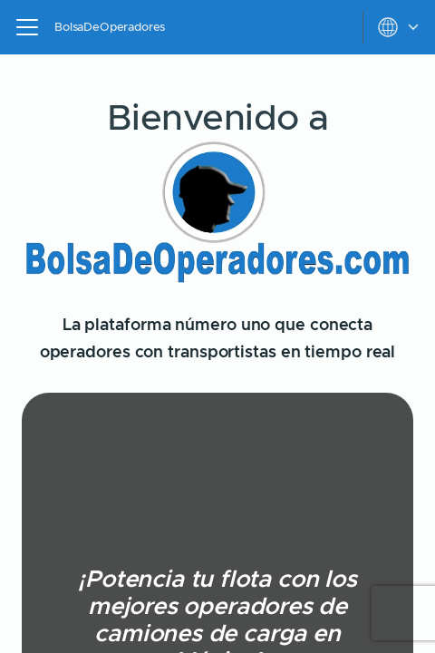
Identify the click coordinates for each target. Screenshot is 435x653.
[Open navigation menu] (27, 27)
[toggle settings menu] (398, 27)
